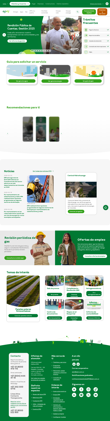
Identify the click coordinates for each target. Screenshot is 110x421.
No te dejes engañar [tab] (45, 50)
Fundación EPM (37, 401)
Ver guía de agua (22, 81)
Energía (15, 12)
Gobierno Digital (58, 414)
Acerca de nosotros (59, 391)
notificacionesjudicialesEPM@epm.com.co (85, 379)
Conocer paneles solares (23, 315)
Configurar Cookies (59, 417)
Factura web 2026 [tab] (40, 50)
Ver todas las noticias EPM (42, 171)
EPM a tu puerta (32, 12)
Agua (21, 12)
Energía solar (58, 12)
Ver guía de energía (55, 81)
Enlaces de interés (95, 4)
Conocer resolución (74, 295)
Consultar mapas (74, 319)
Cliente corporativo (62, 4)
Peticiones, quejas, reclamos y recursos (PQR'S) (59, 372)
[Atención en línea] (105, 207)
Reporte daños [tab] (49, 50)
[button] (5, 4)
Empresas (41, 4)
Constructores (50, 4)
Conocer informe (94, 318)
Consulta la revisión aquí (15, 258)
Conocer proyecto (76, 211)
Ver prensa (54, 294)
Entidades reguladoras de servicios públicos (59, 399)
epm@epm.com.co (78, 372)
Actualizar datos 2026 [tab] (34, 50)
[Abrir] (77, 12)
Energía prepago (68, 12)
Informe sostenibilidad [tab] (47, 50)
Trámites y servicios (59, 362)
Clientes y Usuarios (18, 4)
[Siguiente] (77, 35)
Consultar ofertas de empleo (95, 256)
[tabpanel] (39, 368)
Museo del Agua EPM (39, 394)
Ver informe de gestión (17, 41)
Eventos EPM (37, 409)
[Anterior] (4, 35)
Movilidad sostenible (44, 12)
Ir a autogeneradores (94, 293)
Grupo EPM (56, 394)
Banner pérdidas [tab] (36, 50)
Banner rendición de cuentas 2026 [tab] (31, 50)
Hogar (34, 4)
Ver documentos (54, 318)
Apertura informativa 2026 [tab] (38, 50)
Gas (26, 12)
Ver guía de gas (88, 81)
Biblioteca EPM (37, 397)
